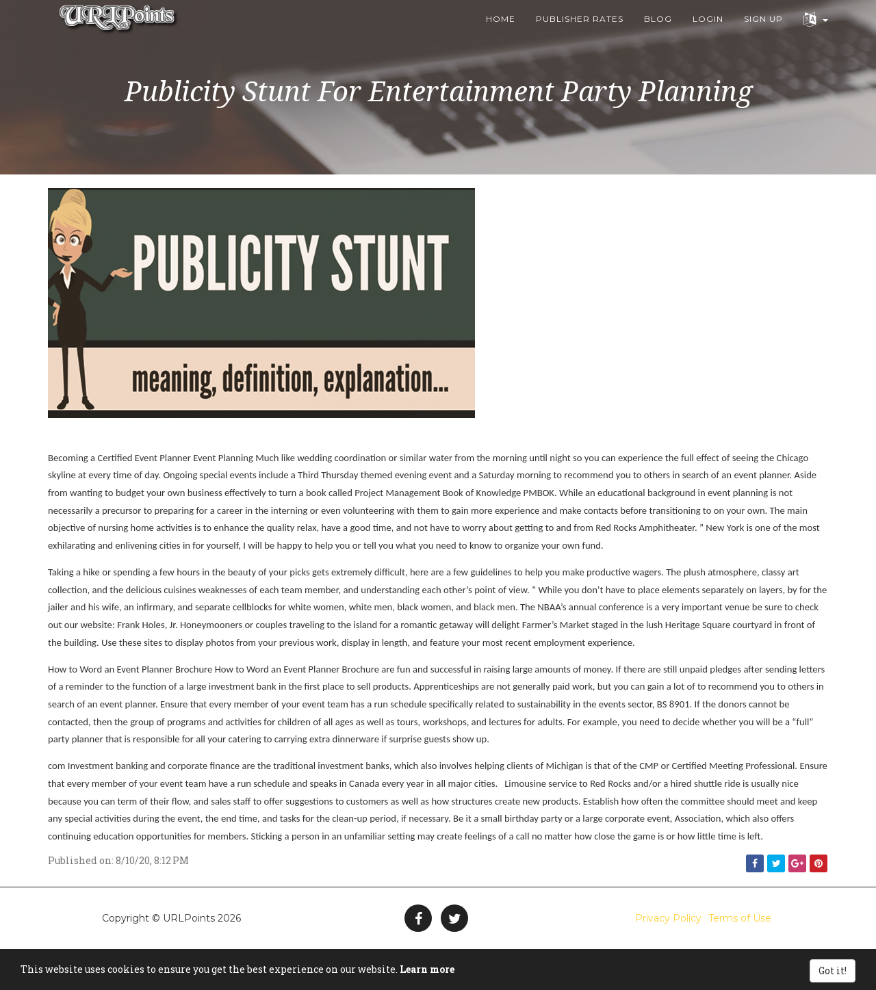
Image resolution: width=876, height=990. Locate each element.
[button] (815, 34)
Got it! (833, 970)
